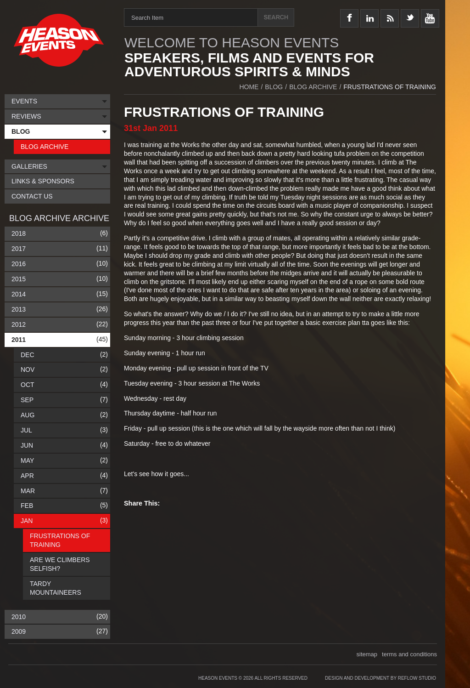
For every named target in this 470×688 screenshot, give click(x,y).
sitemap (367, 654)
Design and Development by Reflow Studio (380, 678)
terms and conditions (409, 654)
